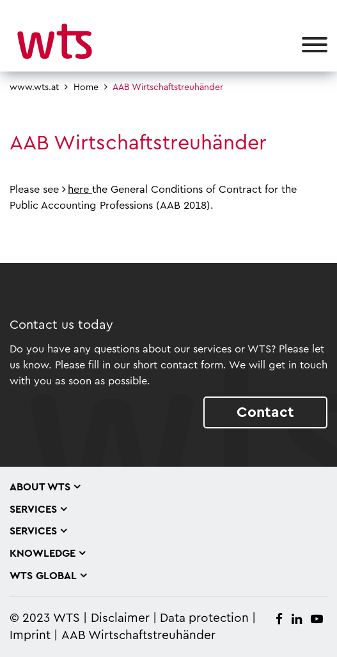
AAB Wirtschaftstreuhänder (138, 636)
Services (33, 509)
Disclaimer (120, 618)
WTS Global (43, 576)
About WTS (40, 487)
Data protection (204, 618)
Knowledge (42, 553)
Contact (265, 412)
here (80, 190)
